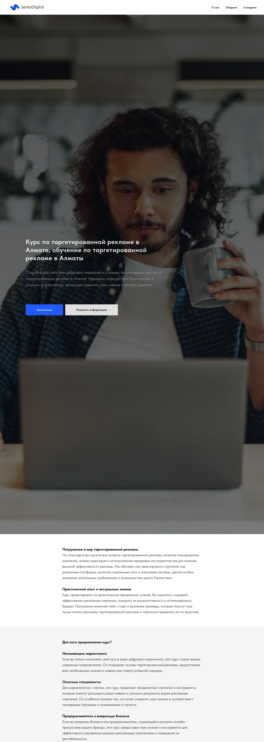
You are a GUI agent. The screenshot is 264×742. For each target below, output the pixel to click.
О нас (215, 7)
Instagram (250, 7)
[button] (44, 309)
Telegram (231, 7)
